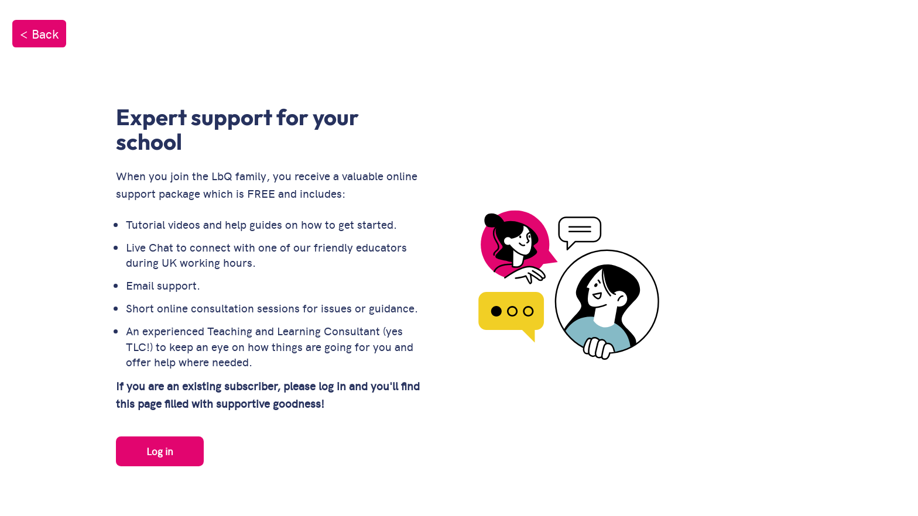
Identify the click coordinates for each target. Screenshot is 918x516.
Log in (159, 451)
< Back (39, 33)
